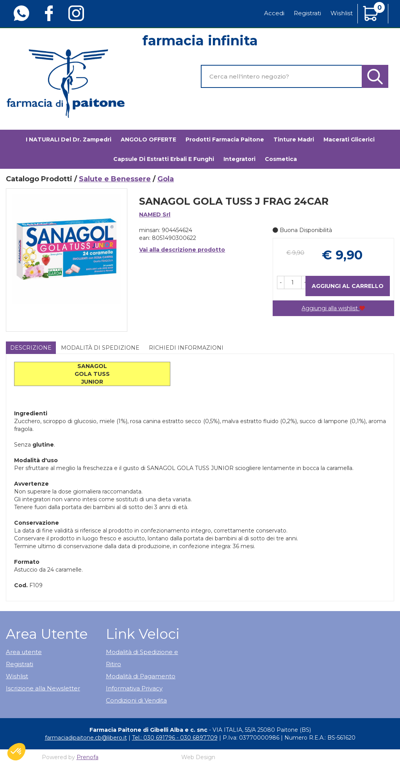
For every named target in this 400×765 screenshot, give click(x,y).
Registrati (307, 13)
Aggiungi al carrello (348, 286)
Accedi (274, 13)
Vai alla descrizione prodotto (182, 249)
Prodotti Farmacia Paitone (225, 139)
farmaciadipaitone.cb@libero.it (86, 737)
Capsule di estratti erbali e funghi (163, 159)
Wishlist (341, 13)
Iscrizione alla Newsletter (43, 688)
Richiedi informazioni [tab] (186, 347)
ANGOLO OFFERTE (148, 139)
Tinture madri (293, 139)
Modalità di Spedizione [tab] (100, 347)
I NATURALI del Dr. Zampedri (68, 139)
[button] (280, 282)
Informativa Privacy (134, 688)
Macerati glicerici (349, 139)
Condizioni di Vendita (136, 700)
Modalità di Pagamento (140, 676)
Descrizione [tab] (31, 347)
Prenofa (87, 757)
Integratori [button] (239, 159)
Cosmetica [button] (281, 159)
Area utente (24, 652)
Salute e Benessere (115, 179)
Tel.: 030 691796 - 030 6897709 (175, 737)
